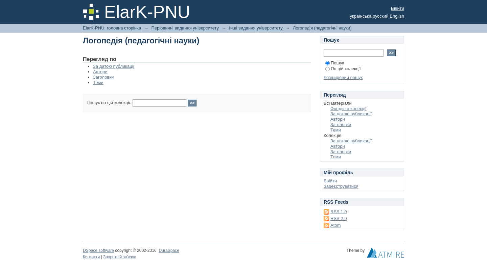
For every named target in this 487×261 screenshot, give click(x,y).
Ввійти (397, 8)
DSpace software (98, 250)
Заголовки (103, 77)
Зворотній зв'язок (119, 257)
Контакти (91, 257)
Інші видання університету (255, 28)
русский (381, 16)
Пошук (334, 62)
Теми (98, 82)
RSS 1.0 (338, 211)
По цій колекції (343, 68)
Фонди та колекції (348, 108)
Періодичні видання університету (185, 28)
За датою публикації (113, 66)
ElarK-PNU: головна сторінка (112, 28)
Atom (335, 225)
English (397, 16)
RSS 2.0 (338, 218)
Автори (100, 71)
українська (361, 16)
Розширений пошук (343, 77)
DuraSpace (169, 250)
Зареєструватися (341, 186)
